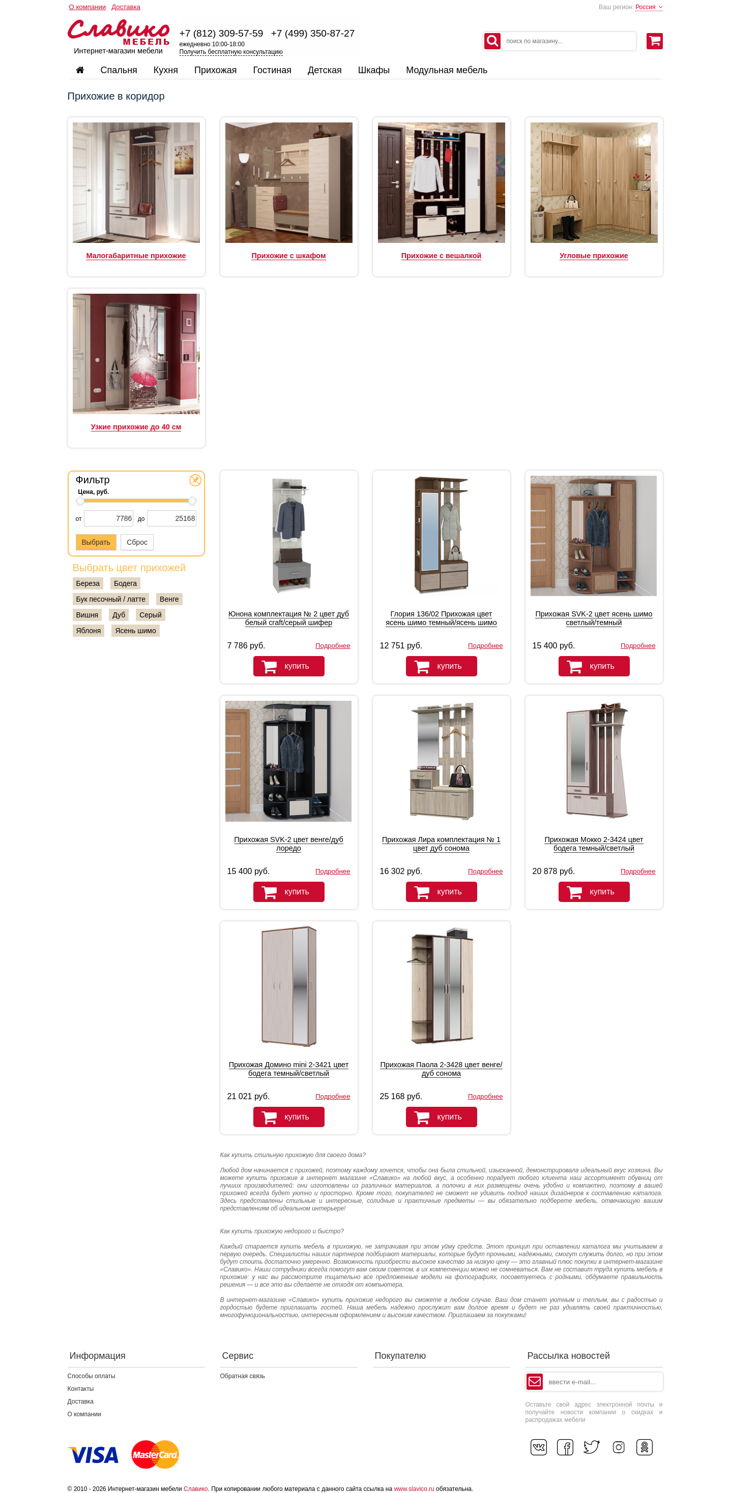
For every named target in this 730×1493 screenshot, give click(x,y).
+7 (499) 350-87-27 (313, 33)
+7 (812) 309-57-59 (222, 33)
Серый (150, 615)
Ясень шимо (135, 631)
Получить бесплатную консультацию (231, 51)
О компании (87, 7)
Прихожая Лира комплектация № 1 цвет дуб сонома (441, 843)
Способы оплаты (91, 1376)
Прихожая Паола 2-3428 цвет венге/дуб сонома (441, 1069)
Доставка (125, 7)
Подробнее (332, 645)
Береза (88, 583)
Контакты (81, 1388)
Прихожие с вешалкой (441, 256)
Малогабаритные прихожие (136, 256)
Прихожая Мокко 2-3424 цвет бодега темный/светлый (593, 843)
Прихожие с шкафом (288, 256)
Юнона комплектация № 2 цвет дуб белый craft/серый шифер (288, 618)
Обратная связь (242, 1376)
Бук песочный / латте (111, 599)
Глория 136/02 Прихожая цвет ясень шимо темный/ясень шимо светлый (441, 622)
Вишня (87, 615)
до (141, 518)
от (79, 518)
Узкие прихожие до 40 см (136, 427)
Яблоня (88, 631)
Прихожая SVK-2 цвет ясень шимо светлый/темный (593, 618)
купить (281, 667)
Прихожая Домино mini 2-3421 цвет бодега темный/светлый (289, 1069)
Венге (169, 599)
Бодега (125, 583)
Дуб (118, 615)
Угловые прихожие (594, 256)
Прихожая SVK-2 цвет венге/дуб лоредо (288, 843)
